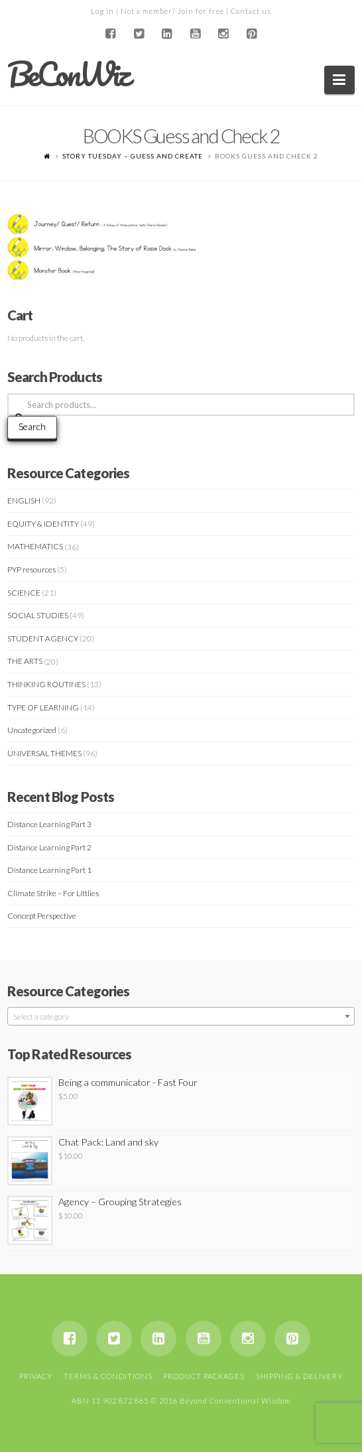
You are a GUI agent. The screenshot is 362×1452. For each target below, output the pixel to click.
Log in (102, 11)
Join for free (201, 11)
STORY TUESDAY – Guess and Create (132, 156)
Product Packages (204, 1376)
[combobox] (181, 1016)
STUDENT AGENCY (42, 638)
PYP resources (31, 569)
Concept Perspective (41, 916)
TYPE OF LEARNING (43, 707)
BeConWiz (68, 74)
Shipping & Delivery (299, 1376)
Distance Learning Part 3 (49, 824)
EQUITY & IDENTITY (43, 524)
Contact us (251, 11)
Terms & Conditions (108, 1376)
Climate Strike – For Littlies (53, 893)
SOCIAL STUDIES (37, 615)
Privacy (35, 1376)
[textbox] (181, 1017)
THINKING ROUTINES (46, 684)
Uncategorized (31, 730)
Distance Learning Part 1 (49, 870)
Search (32, 426)
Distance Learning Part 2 (49, 847)
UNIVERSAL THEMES (44, 753)
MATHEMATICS (35, 546)
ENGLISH (23, 500)
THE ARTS (24, 661)
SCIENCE (23, 593)
